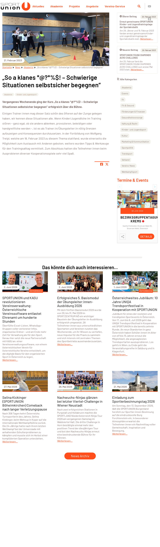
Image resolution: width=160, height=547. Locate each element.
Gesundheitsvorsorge (132, 117)
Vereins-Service (115, 6)
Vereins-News (128, 165)
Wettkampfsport (129, 171)
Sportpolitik (127, 147)
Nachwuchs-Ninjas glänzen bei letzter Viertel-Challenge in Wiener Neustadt (79, 401)
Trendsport (127, 153)
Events (125, 93)
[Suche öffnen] (139, 6)
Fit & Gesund (128, 105)
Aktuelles (38, 6)
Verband (126, 159)
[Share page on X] (107, 164)
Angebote (92, 6)
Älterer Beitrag (128, 16)
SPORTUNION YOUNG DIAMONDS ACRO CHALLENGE (135, 56)
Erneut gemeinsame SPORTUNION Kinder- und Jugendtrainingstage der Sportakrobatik (136, 24)
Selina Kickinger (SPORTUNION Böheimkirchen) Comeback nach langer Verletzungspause (24, 403)
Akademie (56, 6)
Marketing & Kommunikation (135, 141)
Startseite (7, 67)
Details (146, 236)
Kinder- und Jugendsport (27, 94)
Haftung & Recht (129, 123)
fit (123, 99)
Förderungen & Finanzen (133, 111)
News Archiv (80, 456)
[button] (120, 186)
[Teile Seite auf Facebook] (101, 164)
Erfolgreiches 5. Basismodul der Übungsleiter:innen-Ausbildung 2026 (78, 302)
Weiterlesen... (146, 39)
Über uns (37, 18)
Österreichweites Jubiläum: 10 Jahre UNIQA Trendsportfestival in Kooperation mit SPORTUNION (135, 303)
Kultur (125, 135)
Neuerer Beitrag (129, 50)
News (17, 67)
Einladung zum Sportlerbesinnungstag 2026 (133, 399)
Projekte (74, 6)
